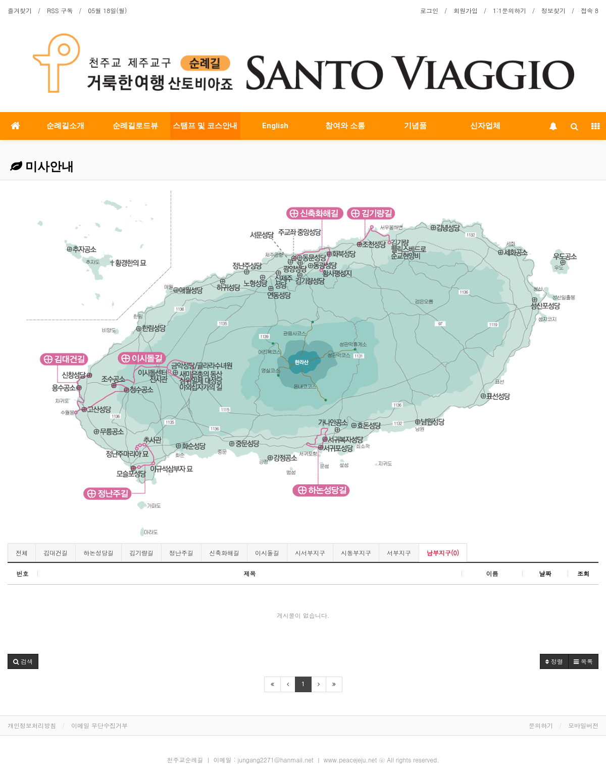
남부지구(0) (443, 552)
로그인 (429, 10)
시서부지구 (310, 552)
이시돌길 (267, 552)
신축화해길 (224, 552)
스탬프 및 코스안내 (205, 125)
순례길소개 (65, 125)
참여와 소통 (345, 125)
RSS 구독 (60, 10)
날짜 (545, 573)
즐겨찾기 (20, 10)
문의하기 (541, 725)
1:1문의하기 (509, 10)
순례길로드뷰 (135, 125)
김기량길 (141, 552)
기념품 (415, 125)
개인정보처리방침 (32, 725)
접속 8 (589, 10)
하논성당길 (98, 552)
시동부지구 (356, 552)
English (275, 125)
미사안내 (42, 167)
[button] (23, 661)
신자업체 (485, 125)
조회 (583, 573)
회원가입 (465, 10)
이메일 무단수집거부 (99, 725)
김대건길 (55, 552)
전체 (22, 552)
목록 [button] (583, 661)
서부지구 (399, 552)
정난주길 (181, 552)
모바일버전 (583, 725)
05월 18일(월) (107, 10)
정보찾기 (553, 10)
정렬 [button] (554, 661)
